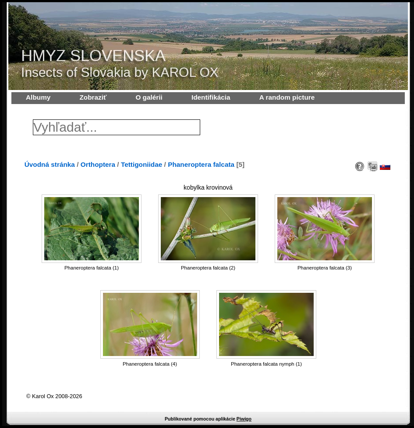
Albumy (38, 97)
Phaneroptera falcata (201, 164)
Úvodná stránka (50, 164)
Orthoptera (98, 164)
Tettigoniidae (141, 164)
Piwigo (244, 418)
